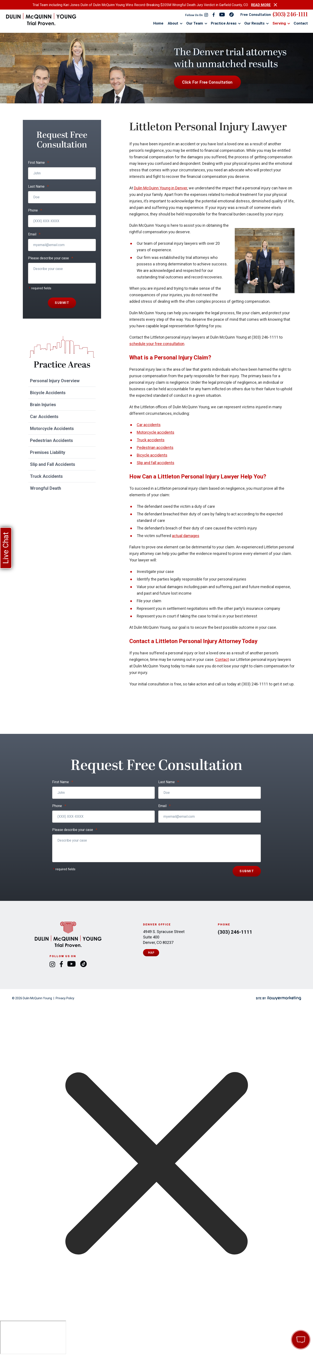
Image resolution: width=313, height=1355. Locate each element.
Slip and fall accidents (155, 462)
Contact (301, 23)
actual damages (185, 535)
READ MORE (261, 5)
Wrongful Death (45, 488)
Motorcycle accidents (155, 432)
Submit (62, 303)
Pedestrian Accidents (51, 440)
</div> (33, 1337)
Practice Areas (223, 23)
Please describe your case (50, 258)
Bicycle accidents (152, 455)
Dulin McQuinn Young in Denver (160, 188)
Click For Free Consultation (207, 82)
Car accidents (149, 424)
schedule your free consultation (156, 343)
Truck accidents (151, 440)
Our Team (194, 23)
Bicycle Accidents (48, 392)
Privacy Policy (65, 998)
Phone (35, 210)
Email (34, 234)
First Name (38, 163)
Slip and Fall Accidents (52, 464)
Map (151, 953)
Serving (279, 23)
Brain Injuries (43, 404)
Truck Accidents (46, 476)
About (173, 23)
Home (158, 23)
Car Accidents (44, 416)
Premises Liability (47, 452)
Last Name (38, 187)
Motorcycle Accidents (52, 428)
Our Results (254, 23)
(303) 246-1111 (290, 14)
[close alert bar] (275, 5)
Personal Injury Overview (55, 380)
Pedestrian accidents (155, 447)
